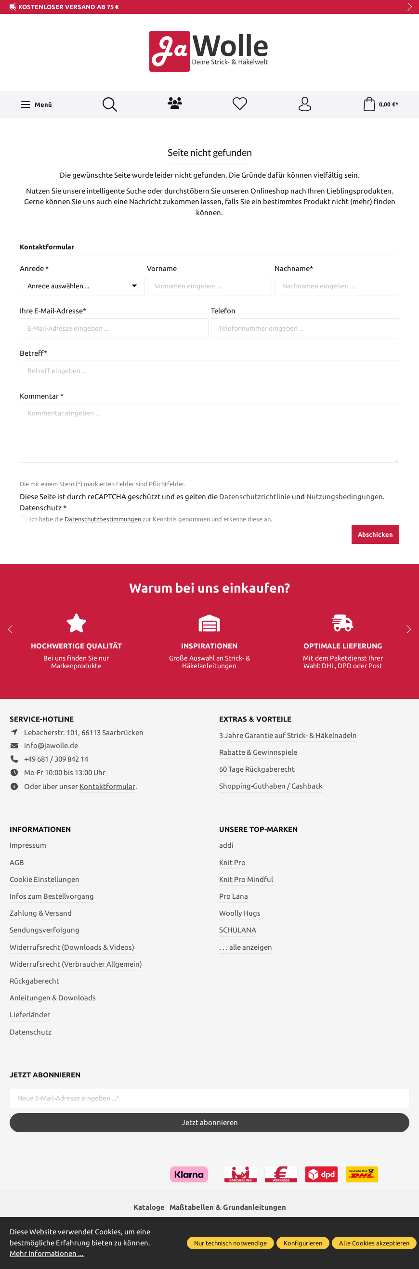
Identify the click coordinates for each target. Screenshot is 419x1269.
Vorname (162, 268)
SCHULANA (237, 930)
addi (226, 845)
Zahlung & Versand (41, 913)
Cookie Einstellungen (44, 879)
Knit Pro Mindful (246, 879)
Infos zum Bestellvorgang (52, 896)
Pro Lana (233, 896)
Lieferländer (30, 1014)
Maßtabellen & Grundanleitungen (228, 1207)
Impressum (28, 845)
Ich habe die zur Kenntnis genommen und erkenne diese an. (150, 519)
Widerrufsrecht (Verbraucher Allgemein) (76, 964)
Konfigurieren (303, 1243)
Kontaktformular (107, 786)
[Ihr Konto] (305, 104)
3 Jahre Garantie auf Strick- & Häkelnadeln (288, 735)
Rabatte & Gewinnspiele (258, 752)
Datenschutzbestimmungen (103, 519)
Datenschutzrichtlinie (254, 496)
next (407, 7)
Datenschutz (31, 1032)
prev (14, 7)
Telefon (223, 311)
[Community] (175, 103)
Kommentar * (42, 396)
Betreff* (33, 353)
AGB (17, 862)
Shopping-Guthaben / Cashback (271, 786)
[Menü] (36, 104)
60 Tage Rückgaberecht (257, 769)
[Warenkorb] (380, 104)
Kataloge (149, 1207)
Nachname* (294, 268)
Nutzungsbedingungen (344, 496)
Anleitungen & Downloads (53, 998)
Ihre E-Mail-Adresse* (53, 311)
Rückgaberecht (34, 981)
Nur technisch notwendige (230, 1243)
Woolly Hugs (240, 913)
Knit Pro (232, 862)
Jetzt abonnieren (210, 1122)
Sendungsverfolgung (44, 930)
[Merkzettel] (240, 104)
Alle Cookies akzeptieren (374, 1243)
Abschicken (375, 534)
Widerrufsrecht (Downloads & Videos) (72, 947)
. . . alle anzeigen (245, 947)
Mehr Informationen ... (47, 1253)
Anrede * (34, 268)
